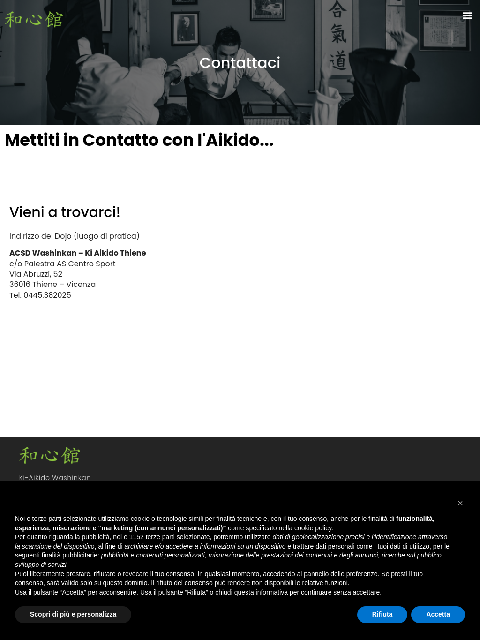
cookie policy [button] (312, 528)
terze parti (160, 537)
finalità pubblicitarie (70, 555)
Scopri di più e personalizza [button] (73, 614)
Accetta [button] (438, 614)
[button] (467, 15)
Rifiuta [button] (382, 614)
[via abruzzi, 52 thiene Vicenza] (358, 305)
